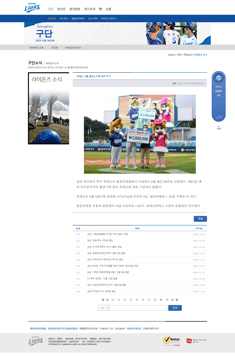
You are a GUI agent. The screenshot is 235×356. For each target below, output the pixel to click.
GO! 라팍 (92, 18)
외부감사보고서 (73, 47)
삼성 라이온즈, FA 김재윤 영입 (101, 291)
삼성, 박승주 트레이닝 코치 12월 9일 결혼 (106, 285)
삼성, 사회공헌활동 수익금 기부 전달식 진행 (107, 234)
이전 (107, 300)
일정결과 (219, 91)
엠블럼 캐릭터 (78, 18)
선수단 (61, 9)
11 (113, 299)
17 (149, 299)
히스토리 (64, 18)
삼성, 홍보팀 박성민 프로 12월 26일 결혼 (106, 253)
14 (131, 299)
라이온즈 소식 (36, 47)
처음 (103, 300)
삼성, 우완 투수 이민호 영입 (100, 240)
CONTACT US (106, 328)
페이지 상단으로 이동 (219, 127)
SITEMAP (120, 328)
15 (137, 299)
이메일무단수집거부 (88, 328)
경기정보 (74, 9)
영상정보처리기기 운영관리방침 (62, 328)
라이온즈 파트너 (108, 18)
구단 (50, 9)
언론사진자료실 (134, 328)
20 (167, 299)
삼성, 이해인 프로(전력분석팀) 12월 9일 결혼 (108, 272)
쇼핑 (108, 9)
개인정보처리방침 (38, 328)
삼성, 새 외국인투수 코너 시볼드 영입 (104, 246)
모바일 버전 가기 (151, 328)
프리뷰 (54, 47)
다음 (172, 300)
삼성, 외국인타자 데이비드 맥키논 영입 (105, 259)
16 (143, 299)
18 (155, 299)
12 (119, 299)
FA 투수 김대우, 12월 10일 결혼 (102, 278)
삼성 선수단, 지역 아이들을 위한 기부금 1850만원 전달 (112, 265)
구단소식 (52, 18)
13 (124, 299)
